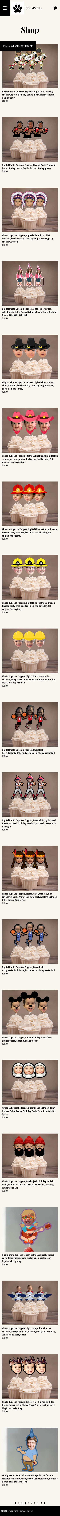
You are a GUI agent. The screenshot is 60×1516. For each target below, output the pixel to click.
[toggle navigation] (5, 8)
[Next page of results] (44, 1503)
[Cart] (55, 8)
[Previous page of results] (15, 1503)
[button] (18, 46)
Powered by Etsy (26, 1511)
